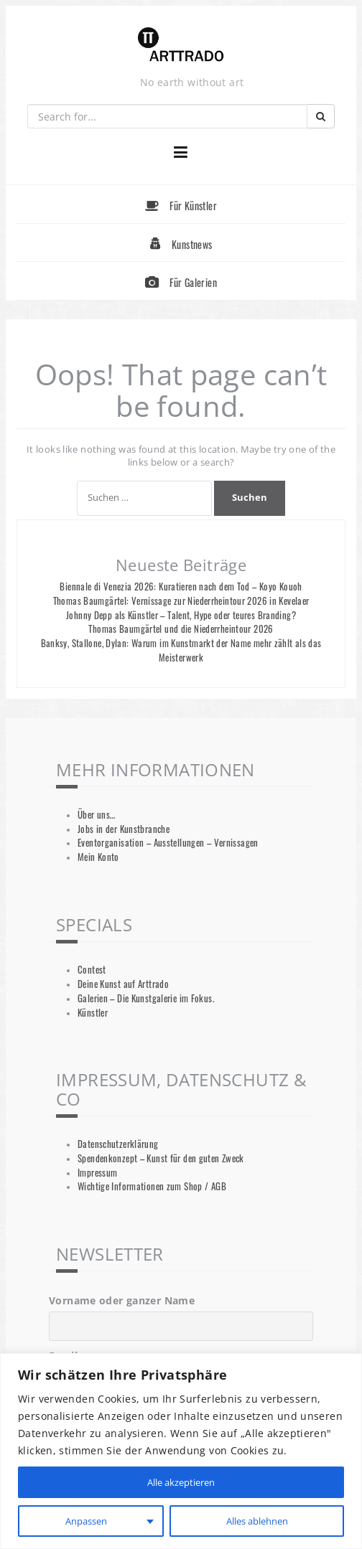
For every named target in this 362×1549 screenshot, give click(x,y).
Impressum (97, 1173)
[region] (181, 1451)
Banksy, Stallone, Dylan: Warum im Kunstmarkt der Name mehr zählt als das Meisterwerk (181, 650)
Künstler (93, 1013)
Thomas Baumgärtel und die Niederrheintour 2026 (180, 629)
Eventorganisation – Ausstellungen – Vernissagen (168, 842)
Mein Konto (98, 857)
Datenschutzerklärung (118, 1144)
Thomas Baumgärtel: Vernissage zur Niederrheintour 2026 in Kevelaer (181, 601)
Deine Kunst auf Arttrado (123, 984)
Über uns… (96, 814)
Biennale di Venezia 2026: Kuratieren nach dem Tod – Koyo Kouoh (181, 586)
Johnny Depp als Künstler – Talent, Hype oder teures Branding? (181, 615)
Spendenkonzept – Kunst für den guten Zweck (161, 1158)
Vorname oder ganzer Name (122, 1300)
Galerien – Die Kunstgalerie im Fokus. (146, 998)
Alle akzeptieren (181, 1482)
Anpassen (84, 1520)
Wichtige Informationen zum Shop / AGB (152, 1186)
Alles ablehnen (256, 1520)
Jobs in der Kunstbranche (124, 829)
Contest (92, 969)
